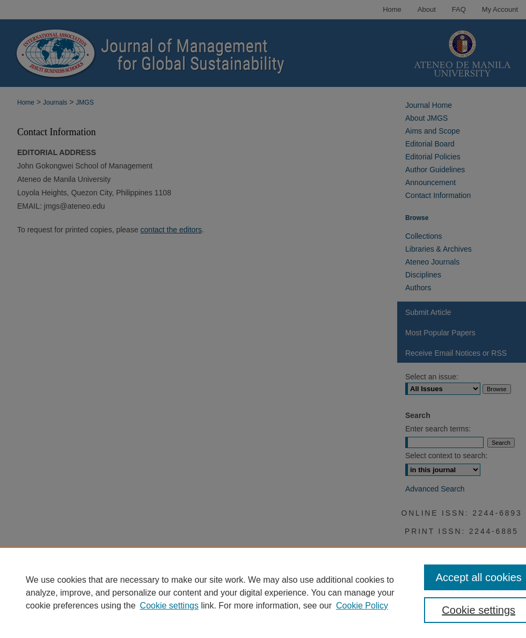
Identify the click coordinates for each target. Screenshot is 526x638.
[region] (263, 592)
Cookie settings (169, 605)
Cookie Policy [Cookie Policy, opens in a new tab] (362, 605)
